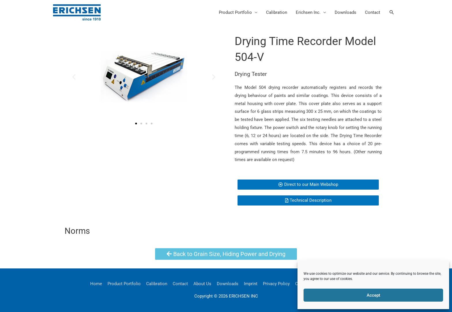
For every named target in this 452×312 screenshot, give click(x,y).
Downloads (345, 12)
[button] (392, 12)
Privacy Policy (276, 283)
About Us (202, 283)
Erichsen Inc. (308, 12)
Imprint (250, 283)
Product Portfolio (235, 12)
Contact (372, 12)
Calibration (276, 12)
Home (96, 283)
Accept (373, 295)
